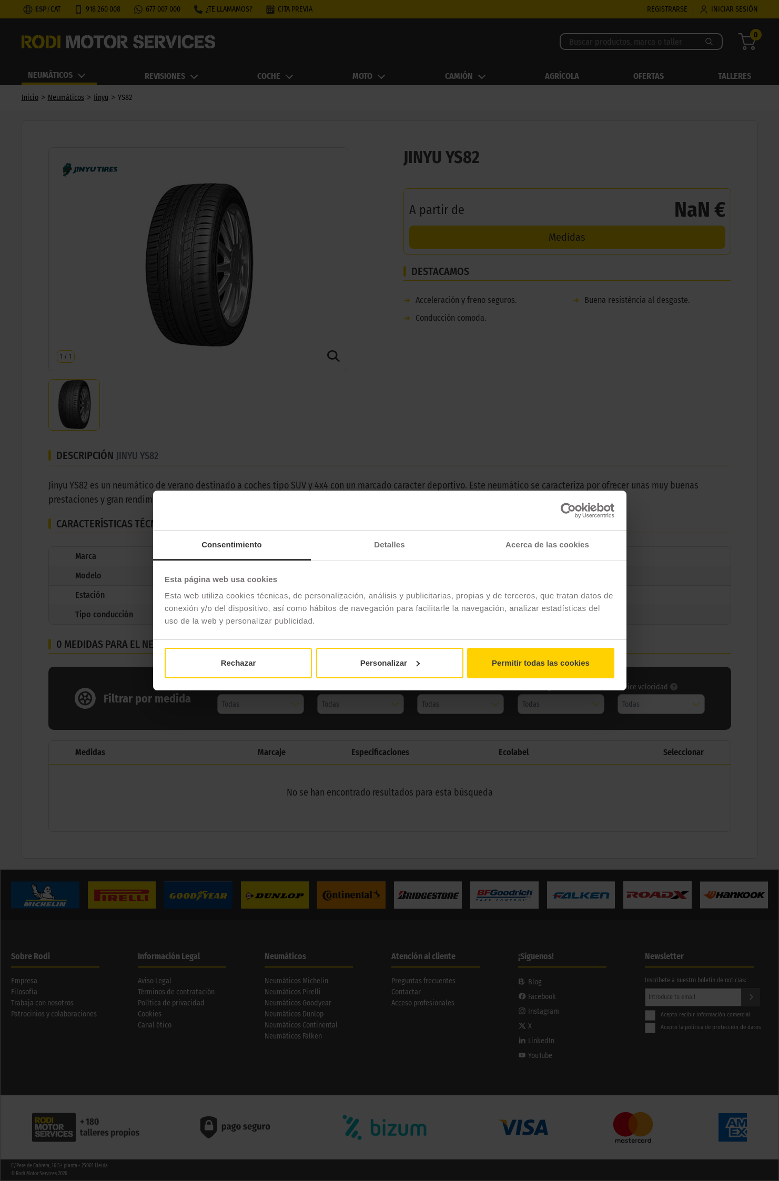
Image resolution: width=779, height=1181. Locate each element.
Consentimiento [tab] (231, 544)
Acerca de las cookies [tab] (547, 544)
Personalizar (390, 662)
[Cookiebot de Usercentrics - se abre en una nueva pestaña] (568, 510)
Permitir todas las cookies (541, 662)
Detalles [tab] (389, 544)
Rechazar (238, 662)
